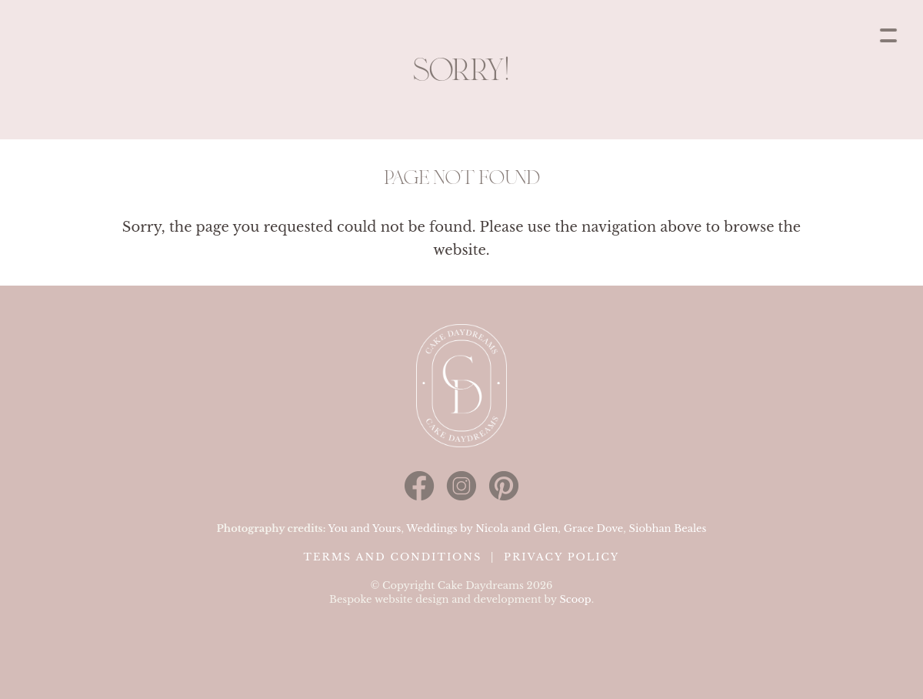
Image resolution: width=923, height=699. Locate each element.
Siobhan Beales (668, 528)
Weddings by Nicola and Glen (482, 528)
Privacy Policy (561, 557)
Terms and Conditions (393, 557)
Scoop (575, 599)
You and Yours (365, 528)
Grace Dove (594, 528)
